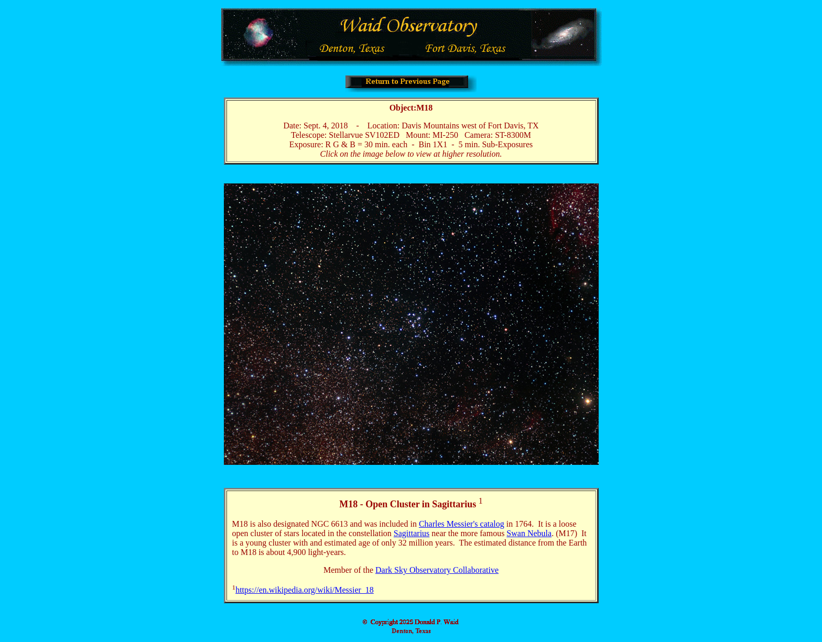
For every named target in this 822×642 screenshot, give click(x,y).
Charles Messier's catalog (461, 523)
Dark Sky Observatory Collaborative (437, 569)
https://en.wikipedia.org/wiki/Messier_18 (304, 589)
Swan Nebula (528, 533)
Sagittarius (411, 533)
